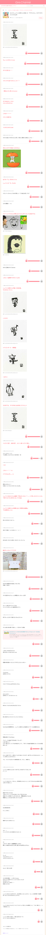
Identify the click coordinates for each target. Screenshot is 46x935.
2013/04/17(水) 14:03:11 (10, 714)
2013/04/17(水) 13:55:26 (10, 703)
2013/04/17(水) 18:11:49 (10, 852)
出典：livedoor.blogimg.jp (7, 231)
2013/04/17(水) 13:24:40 (10, 190)
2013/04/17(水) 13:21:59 (9, 88)
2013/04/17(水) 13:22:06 (9, 98)
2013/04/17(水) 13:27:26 (10, 440)
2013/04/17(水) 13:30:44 (10, 537)
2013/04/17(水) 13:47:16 (10, 681)
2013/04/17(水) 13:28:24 (10, 505)
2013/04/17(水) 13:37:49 (10, 624)
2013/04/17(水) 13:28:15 (10, 493)
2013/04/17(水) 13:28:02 (10, 481)
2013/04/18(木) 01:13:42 (10, 891)
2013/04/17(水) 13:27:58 (10, 462)
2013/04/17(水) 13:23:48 (10, 145)
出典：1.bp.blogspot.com (7, 168)
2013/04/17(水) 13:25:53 (10, 275)
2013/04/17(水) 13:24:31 (10, 176)
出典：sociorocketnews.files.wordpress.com (10, 47)
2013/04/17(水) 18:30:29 (10, 865)
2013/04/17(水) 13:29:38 (10, 527)
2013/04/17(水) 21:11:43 (10, 875)
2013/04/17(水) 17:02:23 (10, 805)
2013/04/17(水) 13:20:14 (9, 22)
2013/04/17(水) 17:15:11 (10, 828)
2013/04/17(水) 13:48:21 (10, 691)
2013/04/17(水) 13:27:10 (10, 285)
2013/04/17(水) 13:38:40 (10, 648)
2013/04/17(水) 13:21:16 (9, 57)
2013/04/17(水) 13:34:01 (10, 614)
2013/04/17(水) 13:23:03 (9, 135)
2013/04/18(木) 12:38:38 (10, 902)
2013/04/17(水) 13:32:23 (10, 603)
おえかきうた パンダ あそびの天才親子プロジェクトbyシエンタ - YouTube (25, 631)
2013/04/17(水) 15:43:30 (10, 778)
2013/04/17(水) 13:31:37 (10, 592)
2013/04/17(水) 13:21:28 (9, 67)
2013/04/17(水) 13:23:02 (9, 124)
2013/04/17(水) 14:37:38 (10, 752)
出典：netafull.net (6, 254)
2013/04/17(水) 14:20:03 (10, 724)
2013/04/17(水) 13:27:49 (10, 451)
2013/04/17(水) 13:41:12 (10, 659)
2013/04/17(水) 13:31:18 (10, 547)
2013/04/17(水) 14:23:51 (10, 734)
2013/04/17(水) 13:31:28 (10, 581)
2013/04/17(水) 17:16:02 (10, 839)
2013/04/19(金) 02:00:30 (10, 914)
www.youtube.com (13, 633)
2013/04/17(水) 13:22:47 (9, 110)
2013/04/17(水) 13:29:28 (10, 517)
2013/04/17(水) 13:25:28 (10, 211)
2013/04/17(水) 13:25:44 (10, 264)
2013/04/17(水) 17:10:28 (10, 818)
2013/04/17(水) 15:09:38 (10, 767)
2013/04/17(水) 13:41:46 (10, 670)
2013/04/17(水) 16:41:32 (10, 790)
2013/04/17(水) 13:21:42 (9, 78)
